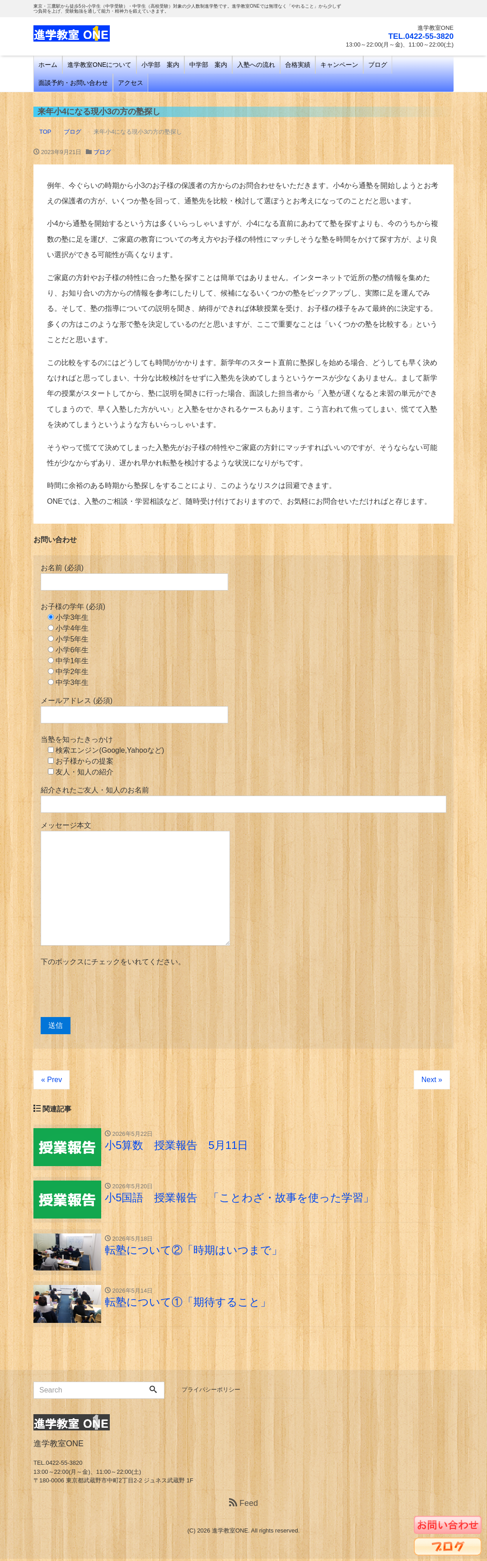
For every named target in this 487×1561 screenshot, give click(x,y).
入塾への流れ (256, 64)
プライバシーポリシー (211, 1391)
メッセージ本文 (135, 883)
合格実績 (297, 64)
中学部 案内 (208, 64)
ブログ (377, 64)
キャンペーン (339, 64)
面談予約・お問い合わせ (73, 82)
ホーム (47, 64)
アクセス (130, 82)
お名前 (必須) (134, 577)
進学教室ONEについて (99, 64)
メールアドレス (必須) (134, 710)
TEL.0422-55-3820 (419, 36)
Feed (243, 1505)
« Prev (51, 1079)
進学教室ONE (230, 1532)
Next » (431, 1079)
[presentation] (109, 992)
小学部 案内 (160, 64)
